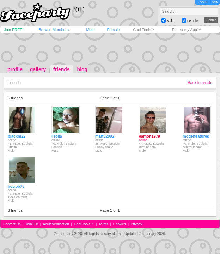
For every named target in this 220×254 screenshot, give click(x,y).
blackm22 (16, 136)
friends (61, 69)
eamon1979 (149, 136)
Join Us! (31, 224)
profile (15, 69)
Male (90, 30)
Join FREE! (14, 30)
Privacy (136, 224)
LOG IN (202, 2)
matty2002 (104, 136)
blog (82, 69)
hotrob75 (16, 186)
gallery (38, 69)
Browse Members (53, 30)
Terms (103, 224)
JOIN (215, 2)
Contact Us (11, 224)
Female (113, 30)
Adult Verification (56, 224)
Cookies (119, 224)
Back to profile (200, 82)
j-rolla (56, 136)
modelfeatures (196, 136)
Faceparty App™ (186, 30)
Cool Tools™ (144, 30)
